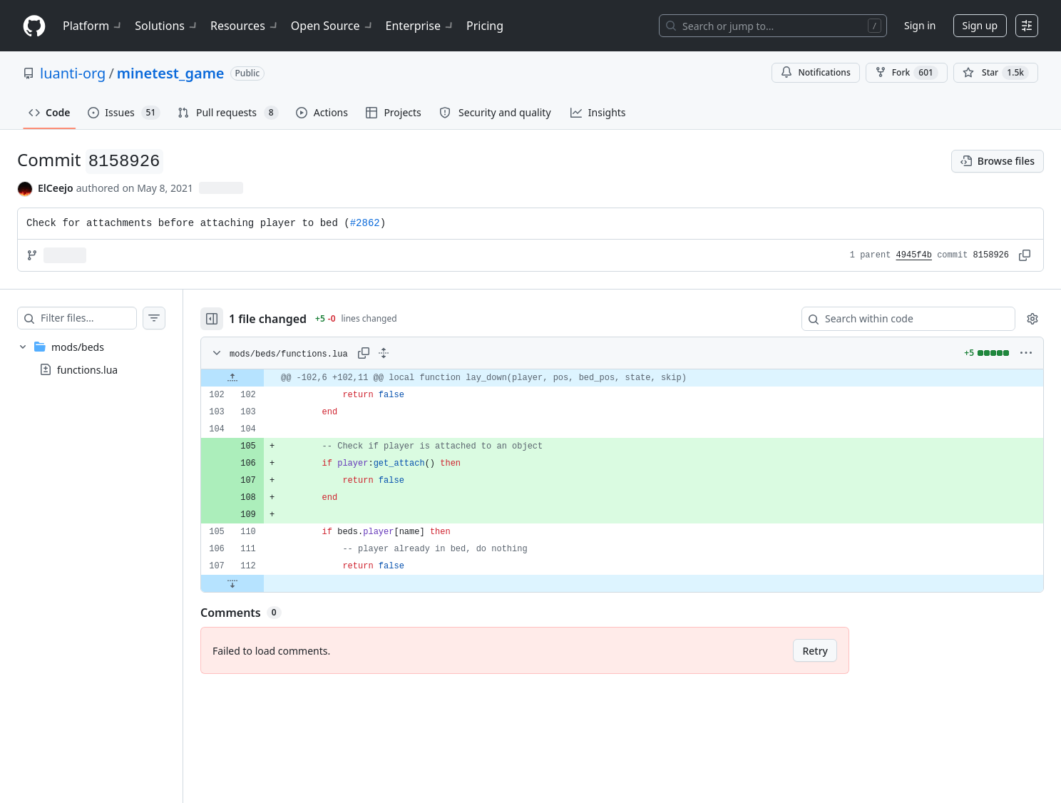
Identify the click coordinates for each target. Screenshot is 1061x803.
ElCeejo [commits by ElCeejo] (55, 188)
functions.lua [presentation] (87, 370)
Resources (245, 26)
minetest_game (171, 73)
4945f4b (914, 255)
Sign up (980, 25)
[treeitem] (105, 358)
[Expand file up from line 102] (261, 378)
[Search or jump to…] (773, 25)
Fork (906, 73)
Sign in (920, 25)
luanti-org (73, 73)
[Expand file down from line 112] (261, 583)
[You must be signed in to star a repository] (995, 73)
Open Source (332, 26)
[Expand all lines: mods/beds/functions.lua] (412, 353)
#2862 (365, 223)
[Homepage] (34, 26)
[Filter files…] (103, 318)
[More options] (1026, 353)
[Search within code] (901, 318)
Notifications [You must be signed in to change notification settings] (815, 72)
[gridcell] (636, 378)
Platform (93, 26)
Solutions (167, 26)
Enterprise (420, 26)
